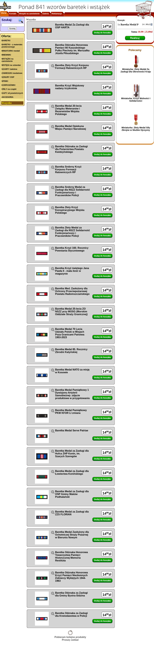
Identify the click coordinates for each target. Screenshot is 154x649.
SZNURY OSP (8, 77)
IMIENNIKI (6, 55)
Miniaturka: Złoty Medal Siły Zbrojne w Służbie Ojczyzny (136, 129)
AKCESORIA (7, 97)
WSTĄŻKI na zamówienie (7, 60)
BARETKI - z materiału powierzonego (12, 45)
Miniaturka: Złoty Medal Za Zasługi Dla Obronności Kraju (136, 70)
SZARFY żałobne (9, 69)
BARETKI (6, 40)
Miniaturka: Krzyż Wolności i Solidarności (135, 100)
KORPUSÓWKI (8, 85)
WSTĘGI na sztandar (11, 65)
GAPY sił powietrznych (12, 93)
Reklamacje (57, 14)
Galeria (46, 14)
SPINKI (5, 81)
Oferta (3, 13)
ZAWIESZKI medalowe (12, 73)
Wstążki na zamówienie (29, 14)
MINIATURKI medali (11, 51)
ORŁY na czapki (9, 89)
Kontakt (12, 14)
